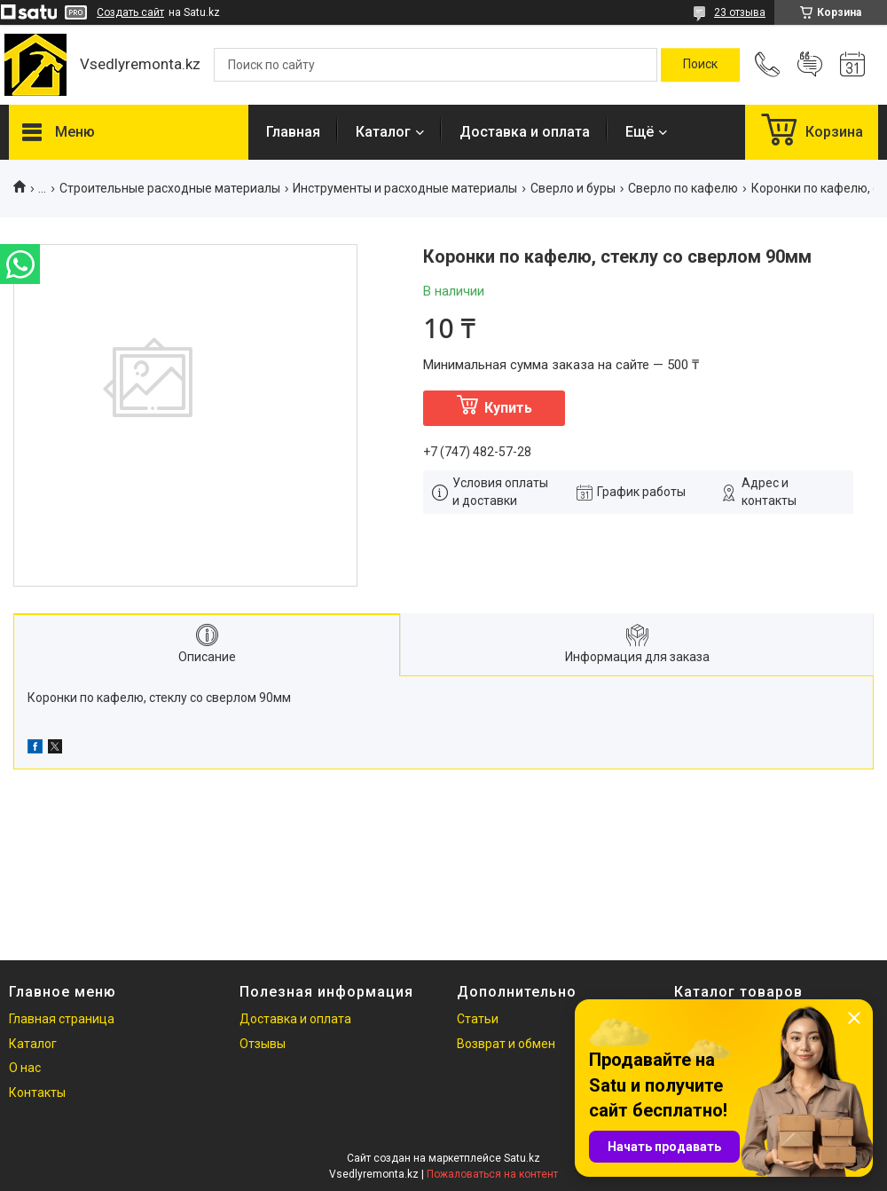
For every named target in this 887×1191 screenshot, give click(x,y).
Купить (508, 407)
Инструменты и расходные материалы (405, 188)
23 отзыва (739, 12)
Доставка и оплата (524, 131)
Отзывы (262, 1044)
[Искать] (700, 65)
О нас (25, 1068)
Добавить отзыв (809, 65)
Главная (293, 131)
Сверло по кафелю (683, 188)
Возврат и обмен (506, 1044)
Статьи (477, 1019)
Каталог (383, 131)
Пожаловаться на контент (492, 1174)
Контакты (37, 1092)
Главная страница (61, 1019)
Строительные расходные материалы (169, 188)
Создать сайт (130, 12)
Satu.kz (522, 1158)
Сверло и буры (573, 188)
